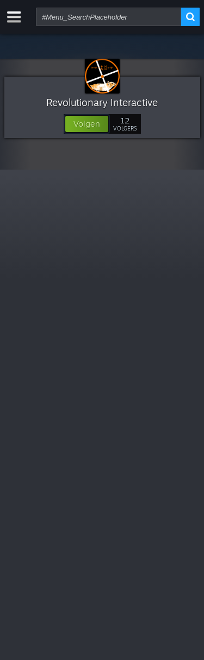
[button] (87, 124)
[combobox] (108, 17)
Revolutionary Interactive (102, 102)
